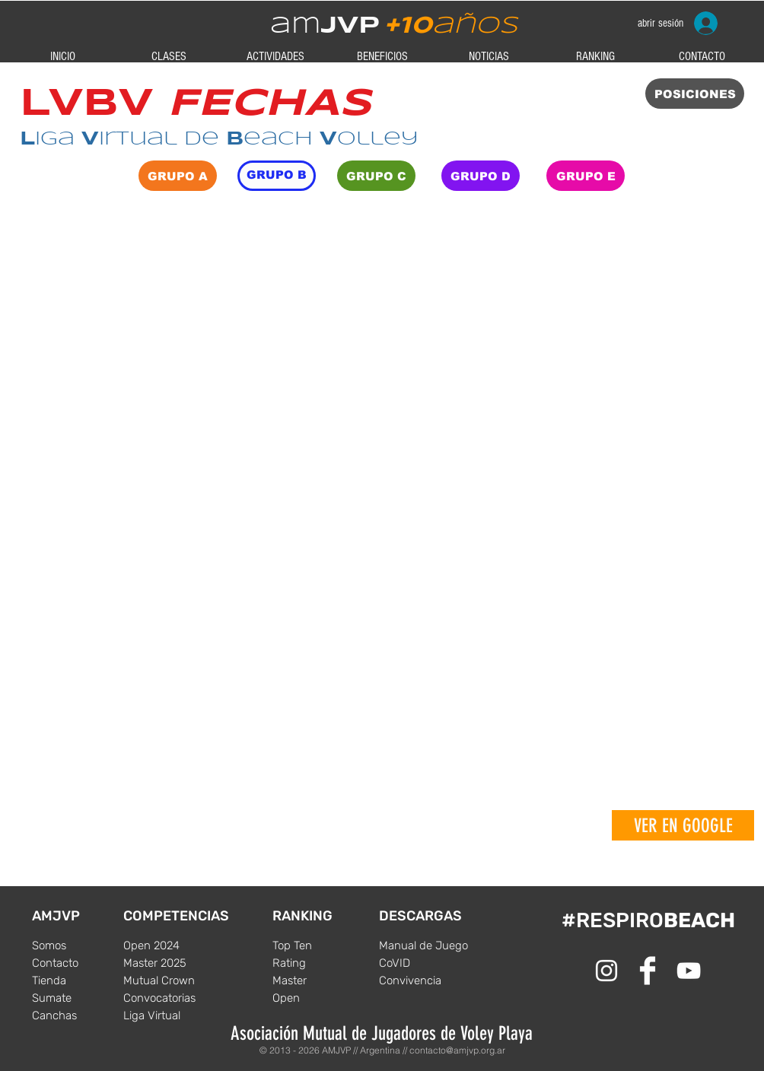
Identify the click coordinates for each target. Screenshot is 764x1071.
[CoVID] (424, 963)
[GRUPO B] (276, 175)
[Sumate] (77, 998)
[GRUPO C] (376, 175)
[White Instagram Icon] (606, 970)
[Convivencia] (424, 980)
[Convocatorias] (169, 998)
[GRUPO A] (177, 175)
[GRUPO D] (480, 175)
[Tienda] (77, 980)
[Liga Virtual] (169, 1015)
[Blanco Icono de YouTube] (688, 970)
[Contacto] (77, 963)
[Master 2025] (169, 963)
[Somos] (77, 945)
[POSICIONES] (694, 93)
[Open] (318, 998)
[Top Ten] (318, 945)
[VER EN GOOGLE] (683, 825)
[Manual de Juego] (424, 945)
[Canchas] (77, 1015)
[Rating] (318, 963)
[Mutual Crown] (169, 980)
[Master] (318, 980)
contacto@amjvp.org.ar (457, 1050)
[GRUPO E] (585, 175)
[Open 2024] (169, 945)
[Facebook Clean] (647, 970)
